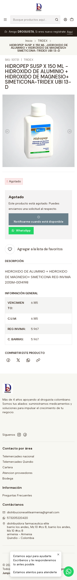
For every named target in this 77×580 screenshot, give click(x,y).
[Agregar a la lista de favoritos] (34, 249)
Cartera (7, 467)
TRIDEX (43, 40)
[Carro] (72, 19)
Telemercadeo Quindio (17, 462)
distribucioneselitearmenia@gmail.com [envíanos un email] (30, 512)
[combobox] (35, 19)
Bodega (7, 478)
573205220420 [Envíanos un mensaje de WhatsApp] (15, 518)
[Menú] (5, 19)
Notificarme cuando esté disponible (38, 219)
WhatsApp (21, 230)
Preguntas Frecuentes (17, 495)
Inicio (28, 40)
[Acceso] (65, 19)
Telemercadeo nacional (18, 456)
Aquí (70, 31)
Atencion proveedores (17, 473)
